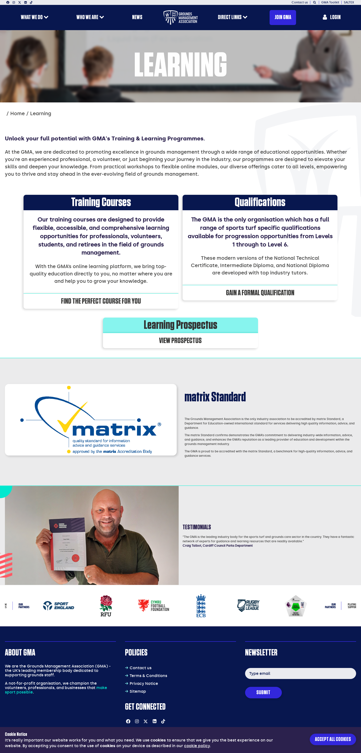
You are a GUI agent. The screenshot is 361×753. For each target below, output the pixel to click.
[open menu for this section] (46, 18)
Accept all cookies (333, 739)
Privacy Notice (144, 683)
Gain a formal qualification (260, 293)
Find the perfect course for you (101, 301)
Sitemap (138, 691)
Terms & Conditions (148, 675)
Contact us (140, 668)
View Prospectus (180, 341)
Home (17, 113)
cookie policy (197, 745)
